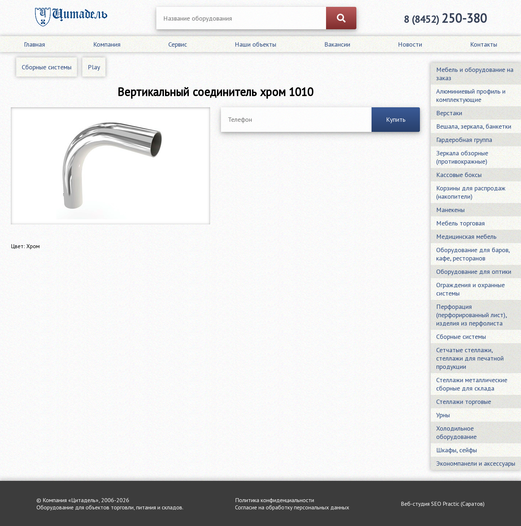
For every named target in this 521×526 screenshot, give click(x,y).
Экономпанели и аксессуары (475, 463)
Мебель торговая (460, 223)
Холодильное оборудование (456, 432)
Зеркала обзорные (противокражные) (462, 157)
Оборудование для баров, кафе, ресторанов (472, 254)
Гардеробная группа (464, 139)
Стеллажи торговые (463, 401)
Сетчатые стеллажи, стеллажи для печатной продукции (470, 358)
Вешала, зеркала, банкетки (473, 126)
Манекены (450, 210)
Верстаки (449, 113)
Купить (395, 119)
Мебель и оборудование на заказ (474, 73)
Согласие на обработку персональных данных (292, 507)
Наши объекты (255, 44)
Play (94, 67)
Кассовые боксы (459, 175)
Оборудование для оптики (473, 271)
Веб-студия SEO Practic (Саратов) (443, 503)
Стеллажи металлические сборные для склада (471, 384)
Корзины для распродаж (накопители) (470, 192)
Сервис (177, 44)
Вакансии (337, 44)
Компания (107, 44)
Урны (443, 415)
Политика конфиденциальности (274, 500)
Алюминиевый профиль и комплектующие (470, 95)
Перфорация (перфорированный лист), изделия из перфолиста (471, 314)
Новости (410, 44)
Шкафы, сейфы (456, 450)
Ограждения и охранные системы (470, 289)
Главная (34, 44)
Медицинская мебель (466, 236)
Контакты (483, 44)
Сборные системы (46, 67)
